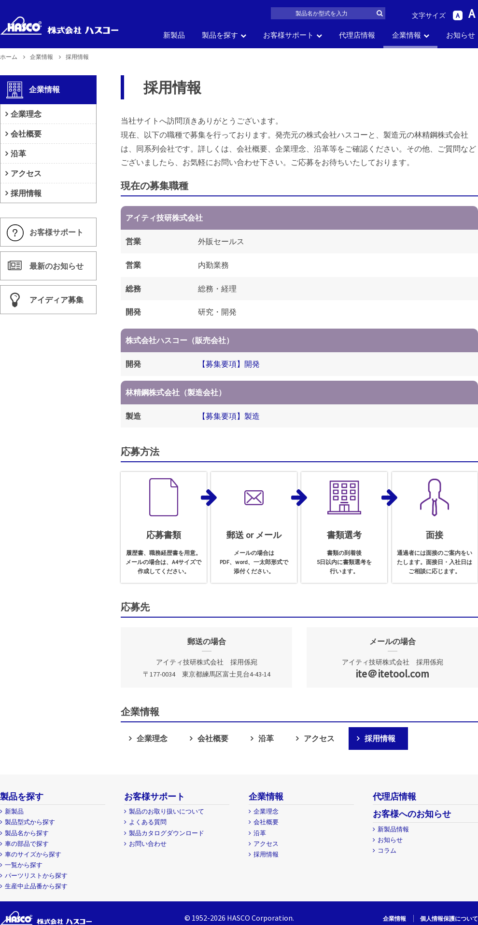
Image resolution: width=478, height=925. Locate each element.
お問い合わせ (148, 844)
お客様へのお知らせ (412, 813)
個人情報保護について (449, 918)
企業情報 (406, 35)
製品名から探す (27, 833)
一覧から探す (23, 865)
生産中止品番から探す (36, 886)
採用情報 (380, 738)
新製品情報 (393, 829)
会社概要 (212, 738)
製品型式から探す (30, 822)
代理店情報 (357, 35)
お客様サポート (288, 35)
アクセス (319, 738)
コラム (387, 850)
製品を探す (220, 35)
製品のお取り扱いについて (166, 811)
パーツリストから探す (36, 875)
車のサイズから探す (33, 854)
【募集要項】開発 (229, 364)
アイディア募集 (56, 300)
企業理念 (152, 738)
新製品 (174, 35)
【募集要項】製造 (229, 416)
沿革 (266, 738)
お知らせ (460, 35)
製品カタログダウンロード (166, 833)
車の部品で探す (27, 844)
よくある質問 (148, 822)
